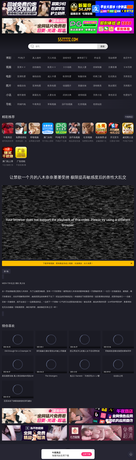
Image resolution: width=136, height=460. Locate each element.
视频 (8, 67)
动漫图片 (67, 85)
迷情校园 (82, 94)
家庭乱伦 (36, 94)
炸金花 (97, 57)
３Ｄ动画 (67, 67)
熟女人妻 (82, 67)
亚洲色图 (36, 85)
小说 (8, 95)
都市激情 (21, 94)
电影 (8, 76)
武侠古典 (67, 94)
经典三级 (97, 76)
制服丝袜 (82, 76)
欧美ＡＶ (52, 67)
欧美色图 (52, 85)
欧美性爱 (67, 76)
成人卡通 (52, 76)
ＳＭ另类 (127, 67)
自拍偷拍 (36, 67)
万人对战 (52, 57)
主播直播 (112, 67)
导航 (8, 104)
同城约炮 (21, 104)
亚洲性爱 (21, 76)
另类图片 (127, 85)
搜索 (102, 46)
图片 (8, 85)
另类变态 (127, 76)
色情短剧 (97, 104)
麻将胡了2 (82, 57)
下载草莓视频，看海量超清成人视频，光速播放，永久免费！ (88, 263)
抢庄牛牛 (127, 57)
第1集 (6, 271)
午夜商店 (36, 104)
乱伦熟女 (112, 76)
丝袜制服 (97, 67)
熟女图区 (112, 85)
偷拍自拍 (36, 76)
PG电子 (21, 57)
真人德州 (36, 57)
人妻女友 (52, 94)
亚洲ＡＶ (21, 67)
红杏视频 (82, 104)
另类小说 (97, 94)
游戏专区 (67, 57)
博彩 (8, 57)
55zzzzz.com (68, 39)
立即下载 (86, 454)
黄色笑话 (112, 94)
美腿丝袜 (82, 85)
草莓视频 (52, 104)
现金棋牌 (112, 57)
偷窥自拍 (21, 85)
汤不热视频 (67, 104)
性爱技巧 (127, 94)
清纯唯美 (97, 85)
